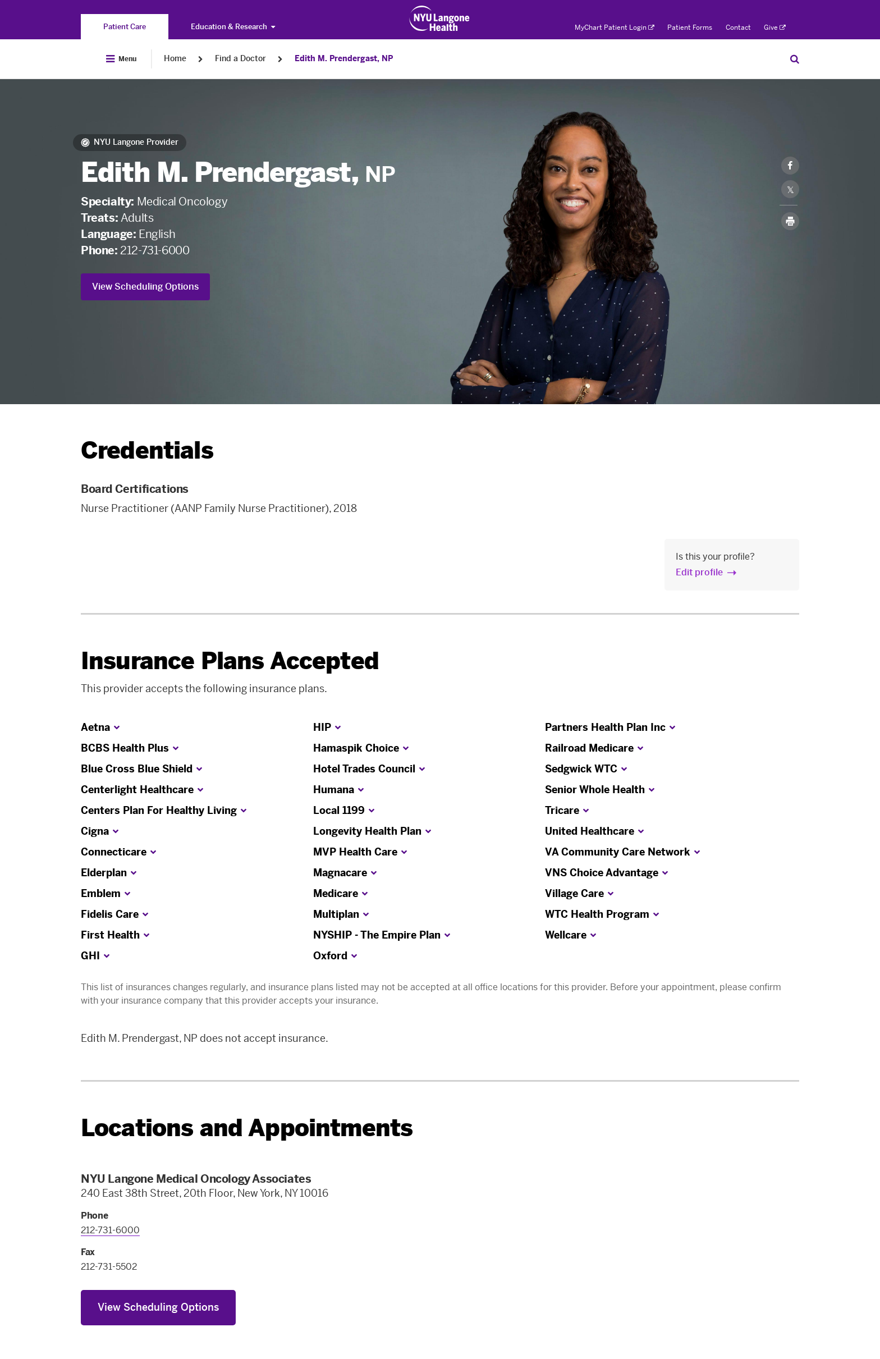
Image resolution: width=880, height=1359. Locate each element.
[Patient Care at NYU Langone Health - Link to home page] (439, 18)
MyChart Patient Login (614, 27)
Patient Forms (689, 27)
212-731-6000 (154, 250)
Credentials (147, 450)
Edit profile (699, 572)
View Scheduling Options (145, 286)
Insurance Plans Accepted (230, 661)
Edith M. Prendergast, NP (344, 58)
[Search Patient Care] (794, 59)
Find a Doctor (240, 58)
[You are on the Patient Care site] (124, 27)
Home (175, 58)
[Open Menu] (121, 59)
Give (775, 27)
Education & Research (233, 26)
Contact (738, 27)
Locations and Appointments (246, 1128)
